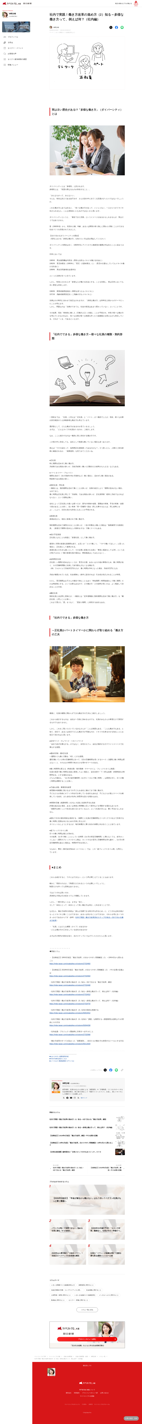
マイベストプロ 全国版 (87, 1396)
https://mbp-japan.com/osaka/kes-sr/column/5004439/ (70, 1025)
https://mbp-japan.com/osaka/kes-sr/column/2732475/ (70, 1004)
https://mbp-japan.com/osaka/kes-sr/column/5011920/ (70, 1044)
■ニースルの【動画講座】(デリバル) (62, 1061)
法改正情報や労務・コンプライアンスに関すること (67, 1290)
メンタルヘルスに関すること (109, 1295)
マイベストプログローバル (102, 1404)
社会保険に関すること (93, 1290)
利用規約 (77, 1393)
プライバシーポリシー (89, 1393)
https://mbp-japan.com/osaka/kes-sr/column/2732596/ (70, 1035)
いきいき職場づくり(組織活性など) (65, 32)
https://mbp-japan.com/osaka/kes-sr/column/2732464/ (70, 976)
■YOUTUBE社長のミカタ (58, 1059)
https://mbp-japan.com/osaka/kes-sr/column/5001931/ (70, 1013)
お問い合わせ (104, 1393)
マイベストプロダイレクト (72, 1404)
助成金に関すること (58, 1300)
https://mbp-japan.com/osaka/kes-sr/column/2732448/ (70, 985)
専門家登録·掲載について (87, 1390)
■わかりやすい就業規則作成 (59, 1056)
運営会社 (68, 1393)
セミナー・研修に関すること (78, 1300)
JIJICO (91, 1404)
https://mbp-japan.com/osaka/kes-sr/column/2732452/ (70, 994)
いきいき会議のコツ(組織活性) (85, 1295)
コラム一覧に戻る (87, 1310)
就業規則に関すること (86, 1285)
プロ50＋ (84, 1404)
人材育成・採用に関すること (61, 1295)
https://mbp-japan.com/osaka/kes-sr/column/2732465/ (70, 964)
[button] (84, 1097)
